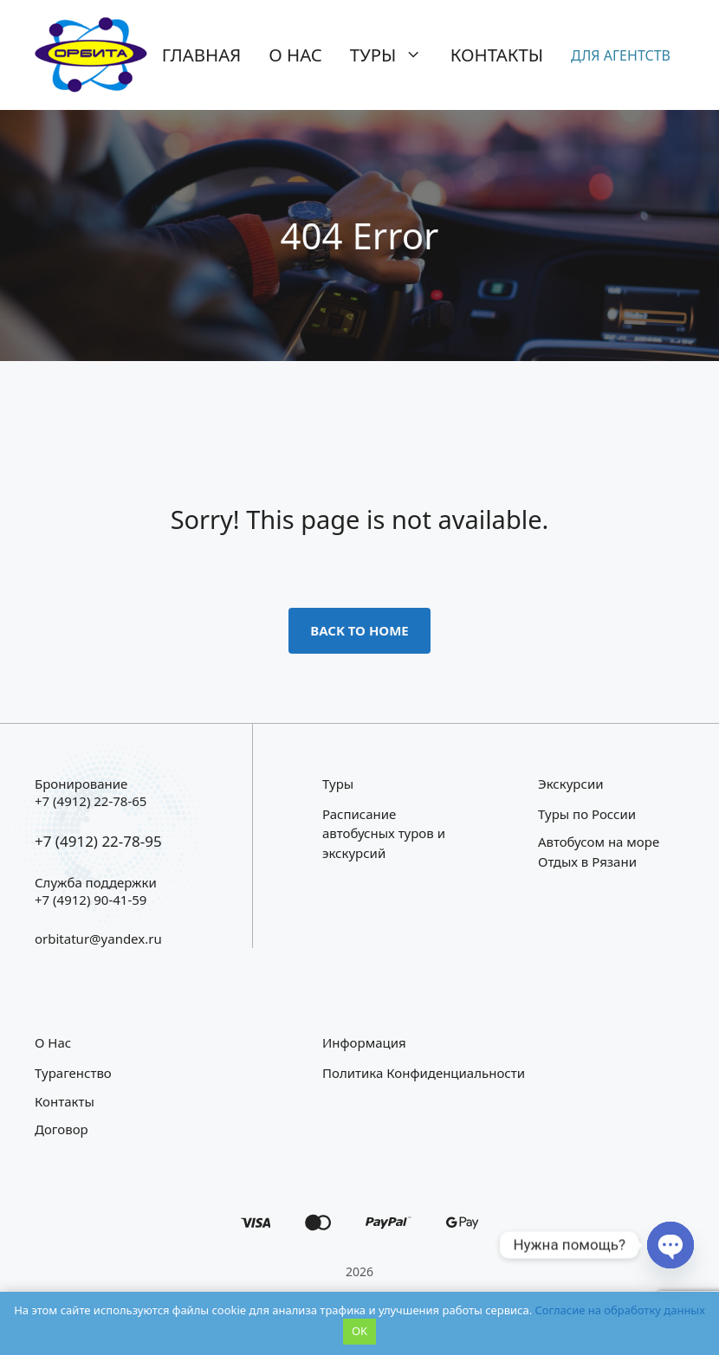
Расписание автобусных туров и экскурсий (383, 833)
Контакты (496, 54)
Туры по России (587, 814)
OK (359, 1331)
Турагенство (73, 1072)
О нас (295, 54)
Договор (61, 1129)
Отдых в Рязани (587, 861)
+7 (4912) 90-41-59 (90, 899)
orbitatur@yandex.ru (98, 938)
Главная (202, 54)
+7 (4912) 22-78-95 (98, 841)
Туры (393, 55)
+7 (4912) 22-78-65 (90, 801)
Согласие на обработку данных (620, 1310)
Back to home (359, 630)
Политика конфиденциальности (423, 1072)
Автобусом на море (598, 841)
